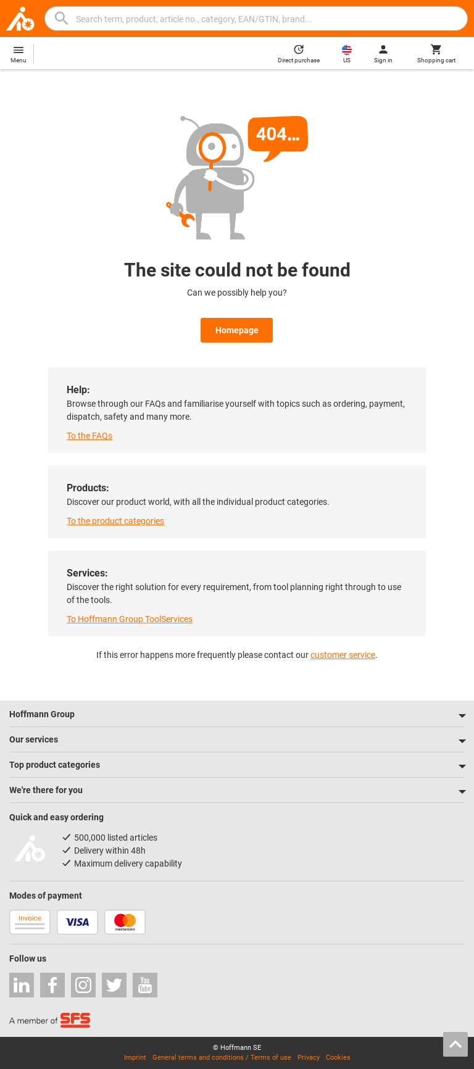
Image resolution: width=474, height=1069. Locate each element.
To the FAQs (89, 436)
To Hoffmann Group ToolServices (130, 619)
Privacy (308, 1058)
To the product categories (115, 521)
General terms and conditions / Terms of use (221, 1058)
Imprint (135, 1058)
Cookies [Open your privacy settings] (338, 1058)
